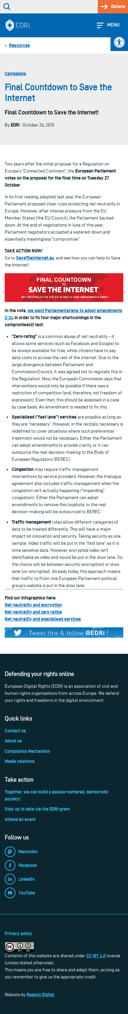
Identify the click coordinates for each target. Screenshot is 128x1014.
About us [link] (13, 740)
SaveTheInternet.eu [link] (35, 257)
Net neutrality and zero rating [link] (33, 612)
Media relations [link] (20, 761)
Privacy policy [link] (18, 933)
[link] (119, 42)
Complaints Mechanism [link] (27, 751)
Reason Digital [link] (40, 994)
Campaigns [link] (15, 73)
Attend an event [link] (20, 819)
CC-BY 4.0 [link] (95, 955)
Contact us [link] (15, 730)
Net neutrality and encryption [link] (33, 605)
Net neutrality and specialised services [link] (43, 619)
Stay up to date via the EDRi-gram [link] (37, 809)
